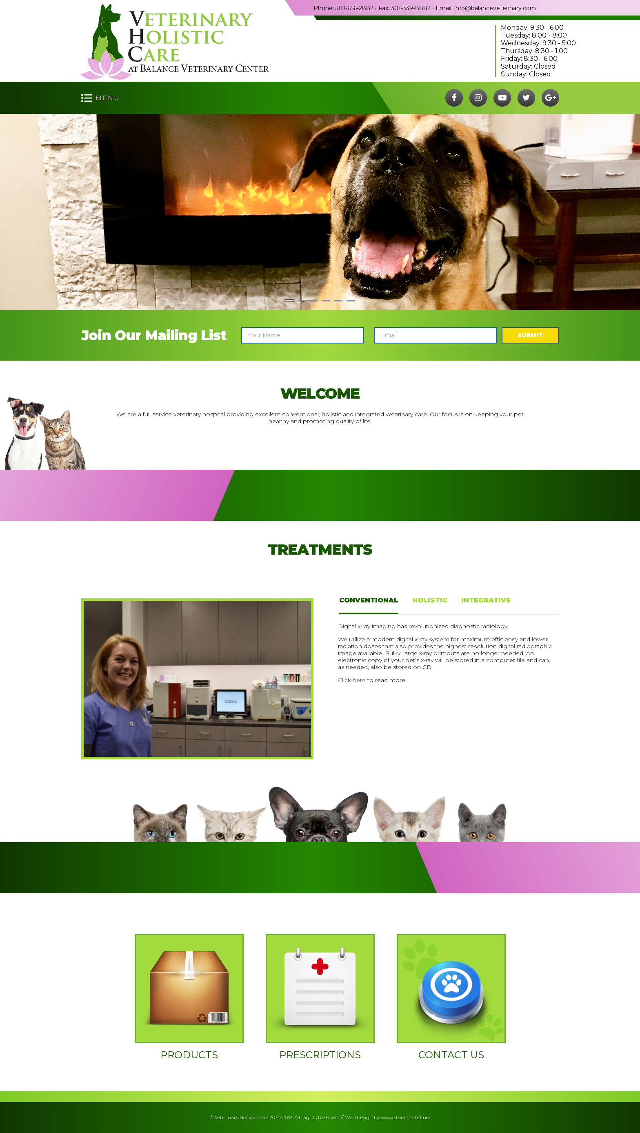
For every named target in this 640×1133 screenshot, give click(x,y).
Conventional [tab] (368, 600)
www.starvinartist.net (406, 1117)
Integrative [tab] (486, 600)
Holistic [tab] (429, 600)
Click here (352, 680)
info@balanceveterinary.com (495, 8)
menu (108, 98)
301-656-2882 (354, 8)
